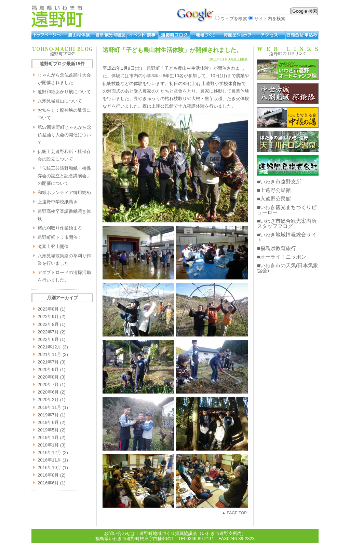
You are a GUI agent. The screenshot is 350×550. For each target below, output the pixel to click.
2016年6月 (48, 482)
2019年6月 (48, 422)
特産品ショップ (238, 35)
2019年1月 (48, 437)
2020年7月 (48, 384)
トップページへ (47, 35)
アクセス (270, 35)
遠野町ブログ (174, 35)
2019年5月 (48, 429)
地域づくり (206, 35)
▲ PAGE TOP (234, 512)
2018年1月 (48, 445)
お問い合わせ (302, 35)
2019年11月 (49, 407)
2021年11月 (49, 354)
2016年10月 (49, 467)
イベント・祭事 (143, 35)
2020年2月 (48, 399)
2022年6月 (48, 339)
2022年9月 (48, 316)
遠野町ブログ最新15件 (62, 63)
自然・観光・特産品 (111, 35)
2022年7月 (48, 331)
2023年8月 (48, 309)
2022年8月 (48, 324)
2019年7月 (48, 414)
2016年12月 (49, 452)
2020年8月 (48, 377)
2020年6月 (48, 392)
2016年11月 (49, 460)
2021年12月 (49, 346)
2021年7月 (48, 362)
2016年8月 (48, 475)
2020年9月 (48, 369)
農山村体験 (79, 35)
